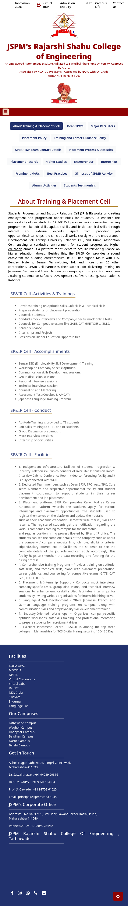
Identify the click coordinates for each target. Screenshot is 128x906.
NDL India (16, 692)
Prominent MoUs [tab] (27, 173)
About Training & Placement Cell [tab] (36, 126)
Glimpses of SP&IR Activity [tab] (94, 173)
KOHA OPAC (17, 666)
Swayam (15, 697)
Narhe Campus (19, 741)
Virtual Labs (17, 684)
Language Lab (19, 706)
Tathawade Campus (22, 723)
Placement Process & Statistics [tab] (91, 150)
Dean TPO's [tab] (75, 126)
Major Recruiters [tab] (103, 126)
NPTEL (13, 675)
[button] (118, 896)
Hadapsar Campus (22, 732)
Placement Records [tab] (24, 162)
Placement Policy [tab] (34, 138)
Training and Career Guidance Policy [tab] (80, 138)
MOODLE (15, 670)
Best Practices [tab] (57, 173)
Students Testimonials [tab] (80, 185)
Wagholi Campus (20, 727)
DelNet (13, 688)
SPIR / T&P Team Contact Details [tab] (38, 150)
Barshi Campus (19, 745)
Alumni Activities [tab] (44, 185)
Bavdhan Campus (21, 736)
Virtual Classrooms (22, 679)
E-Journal (15, 701)
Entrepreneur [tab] (83, 162)
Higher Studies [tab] (56, 162)
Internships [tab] (109, 162)
